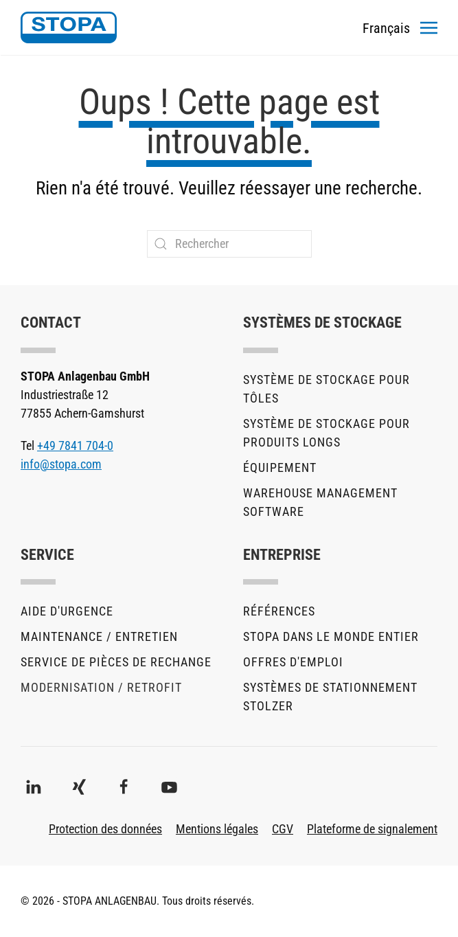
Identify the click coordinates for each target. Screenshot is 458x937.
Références (279, 611)
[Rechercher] (229, 244)
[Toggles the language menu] (386, 27)
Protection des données (105, 829)
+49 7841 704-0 (75, 445)
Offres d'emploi (293, 662)
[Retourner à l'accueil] (69, 27)
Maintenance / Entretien (99, 636)
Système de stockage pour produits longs (326, 432)
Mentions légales (217, 829)
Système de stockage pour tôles (326, 388)
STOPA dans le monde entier (331, 636)
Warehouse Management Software (320, 502)
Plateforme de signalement (372, 829)
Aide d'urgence (67, 611)
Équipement (280, 467)
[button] (428, 27)
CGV (282, 829)
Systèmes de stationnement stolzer (330, 696)
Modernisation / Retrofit (101, 687)
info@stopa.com (61, 464)
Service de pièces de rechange (116, 662)
